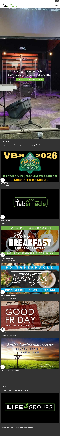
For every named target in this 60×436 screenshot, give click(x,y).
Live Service (20, 79)
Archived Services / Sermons (35, 79)
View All (38, 145)
